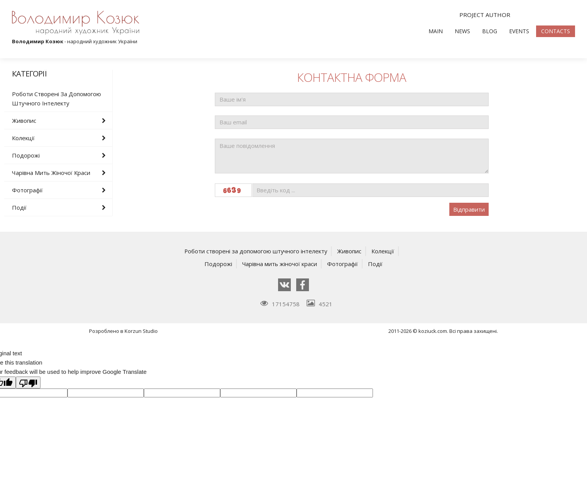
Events (519, 31)
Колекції (23, 138)
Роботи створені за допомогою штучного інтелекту (56, 98)
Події (19, 207)
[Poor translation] (28, 382)
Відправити (469, 209)
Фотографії (27, 190)
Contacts (555, 31)
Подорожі (26, 155)
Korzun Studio (141, 330)
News (462, 31)
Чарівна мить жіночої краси (51, 172)
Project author (484, 15)
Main (435, 31)
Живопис (24, 120)
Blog (489, 31)
